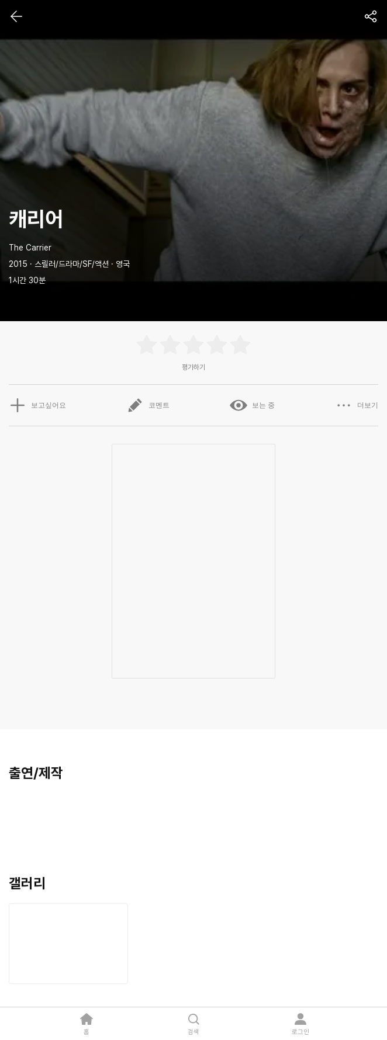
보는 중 (252, 405)
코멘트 (148, 405)
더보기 (356, 405)
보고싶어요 (37, 405)
